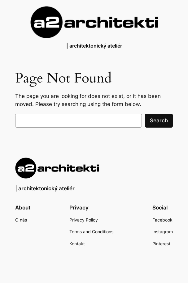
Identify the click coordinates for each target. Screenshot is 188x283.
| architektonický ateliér (94, 46)
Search (159, 120)
